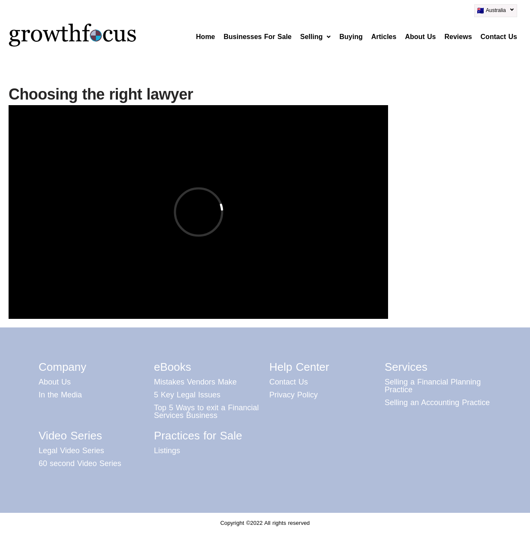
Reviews (458, 36)
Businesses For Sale (258, 36)
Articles (384, 36)
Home (205, 36)
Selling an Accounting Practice (437, 402)
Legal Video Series (71, 450)
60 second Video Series (80, 463)
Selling (315, 36)
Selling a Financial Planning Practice (433, 386)
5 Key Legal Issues (187, 395)
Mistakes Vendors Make (195, 382)
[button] (315, 36)
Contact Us (499, 36)
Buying (350, 36)
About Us (420, 36)
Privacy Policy (293, 395)
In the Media (60, 395)
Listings (167, 450)
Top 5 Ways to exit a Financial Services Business (206, 411)
